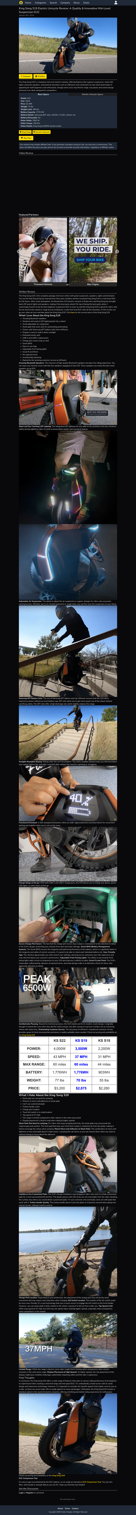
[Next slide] (117, 251)
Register (30, 1493)
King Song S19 (28, 1035)
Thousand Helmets (43, 284)
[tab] (67, 284)
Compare (65, 2)
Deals (86, 2)
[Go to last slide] (19, 251)
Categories (40, 2)
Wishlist (40, 76)
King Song (25, 132)
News (77, 2)
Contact (75, 1508)
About (60, 1508)
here (73, 312)
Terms (67, 1508)
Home (28, 2)
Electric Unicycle (41, 132)
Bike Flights (93, 284)
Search (53, 2)
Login (21, 1493)
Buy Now (26, 138)
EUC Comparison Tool (92, 1482)
